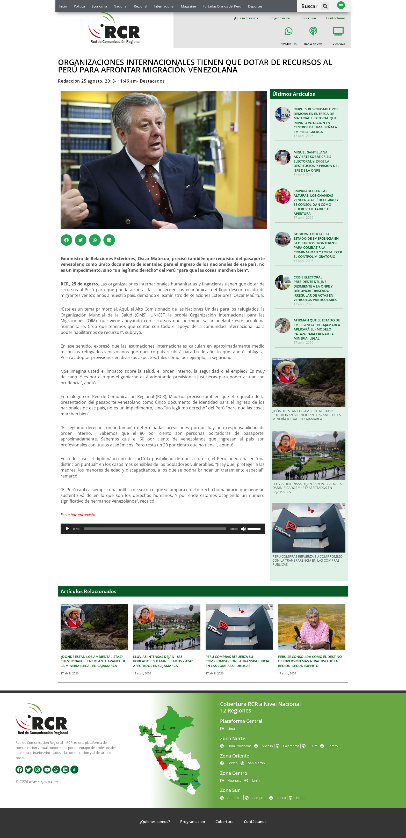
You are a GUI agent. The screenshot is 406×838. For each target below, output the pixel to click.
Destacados (152, 81)
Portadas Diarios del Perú (221, 6)
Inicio (63, 6)
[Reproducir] (67, 528)
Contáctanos (335, 18)
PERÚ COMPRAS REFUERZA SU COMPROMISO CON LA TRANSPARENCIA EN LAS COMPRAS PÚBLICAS (307, 560)
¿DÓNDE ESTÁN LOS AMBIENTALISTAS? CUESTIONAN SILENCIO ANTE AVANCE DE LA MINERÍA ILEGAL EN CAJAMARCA (306, 415)
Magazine (188, 6)
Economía (99, 6)
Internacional (164, 6)
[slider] (155, 528)
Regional (140, 6)
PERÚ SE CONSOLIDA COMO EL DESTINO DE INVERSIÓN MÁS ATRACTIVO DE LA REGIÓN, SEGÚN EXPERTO (310, 661)
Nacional (120, 6)
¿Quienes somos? (246, 18)
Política (79, 6)
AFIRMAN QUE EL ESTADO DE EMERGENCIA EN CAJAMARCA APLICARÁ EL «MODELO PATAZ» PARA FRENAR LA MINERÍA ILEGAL (317, 329)
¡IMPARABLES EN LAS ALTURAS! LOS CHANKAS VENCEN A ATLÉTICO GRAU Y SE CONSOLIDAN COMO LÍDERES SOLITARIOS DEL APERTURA (316, 202)
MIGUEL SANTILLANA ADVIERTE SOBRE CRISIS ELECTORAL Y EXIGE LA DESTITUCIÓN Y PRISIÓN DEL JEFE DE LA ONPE (316, 161)
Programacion (280, 18)
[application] (163, 529)
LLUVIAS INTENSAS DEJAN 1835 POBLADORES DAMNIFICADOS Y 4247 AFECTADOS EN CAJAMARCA (307, 487)
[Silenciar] (243, 528)
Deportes (255, 6)
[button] (325, 6)
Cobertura (308, 18)
